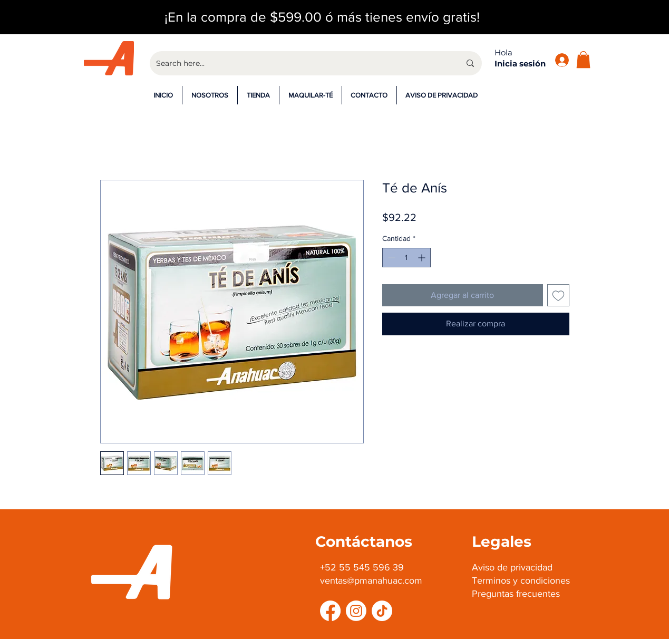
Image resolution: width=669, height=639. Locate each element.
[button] (583, 59)
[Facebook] (330, 611)
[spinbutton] (406, 257)
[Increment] (422, 257)
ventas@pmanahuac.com (371, 580)
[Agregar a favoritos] (558, 295)
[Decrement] (390, 257)
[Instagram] (356, 611)
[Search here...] (300, 63)
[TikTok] (382, 611)
